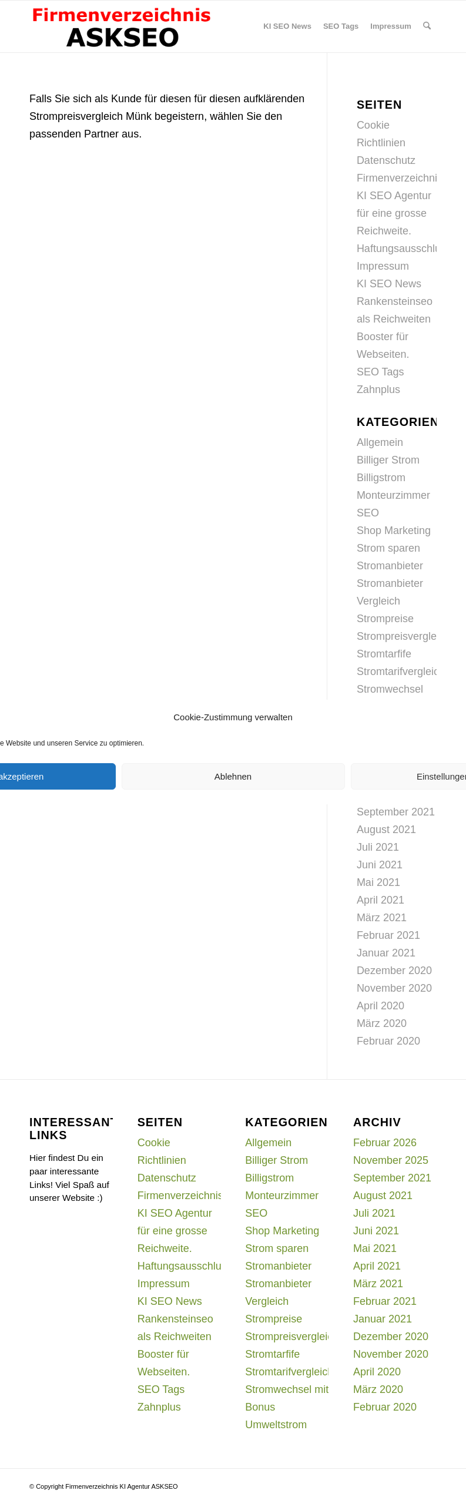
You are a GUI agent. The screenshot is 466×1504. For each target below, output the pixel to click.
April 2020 (380, 1006)
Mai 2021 (378, 882)
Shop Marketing (394, 530)
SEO (368, 513)
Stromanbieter (390, 566)
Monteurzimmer (393, 495)
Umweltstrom (276, 1425)
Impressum (383, 266)
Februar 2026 (385, 1143)
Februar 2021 (388, 935)
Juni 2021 (380, 865)
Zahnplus (378, 389)
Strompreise (385, 619)
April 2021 (380, 900)
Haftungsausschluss (404, 248)
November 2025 (390, 1160)
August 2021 (386, 829)
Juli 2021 (378, 847)
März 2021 (382, 918)
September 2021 (396, 812)
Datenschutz (386, 160)
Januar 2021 (386, 953)
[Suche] (427, 26)
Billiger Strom (388, 460)
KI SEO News (389, 284)
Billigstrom (381, 478)
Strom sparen (388, 548)
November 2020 (394, 988)
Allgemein (380, 442)
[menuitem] (287, 26)
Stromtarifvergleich (401, 671)
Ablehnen (233, 776)
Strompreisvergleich (403, 636)
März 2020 (382, 1023)
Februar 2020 (388, 1041)
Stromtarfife (384, 654)
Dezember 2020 (394, 970)
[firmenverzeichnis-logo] (121, 26)
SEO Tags (380, 372)
